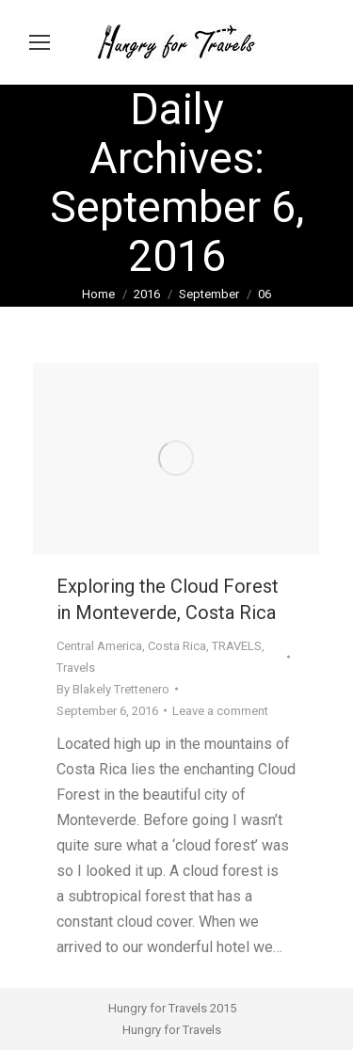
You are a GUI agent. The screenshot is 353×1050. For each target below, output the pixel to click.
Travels (75, 667)
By (112, 689)
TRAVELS (237, 646)
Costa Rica (177, 646)
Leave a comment (220, 711)
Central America (99, 646)
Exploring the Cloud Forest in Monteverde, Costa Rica (167, 599)
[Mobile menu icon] (39, 42)
